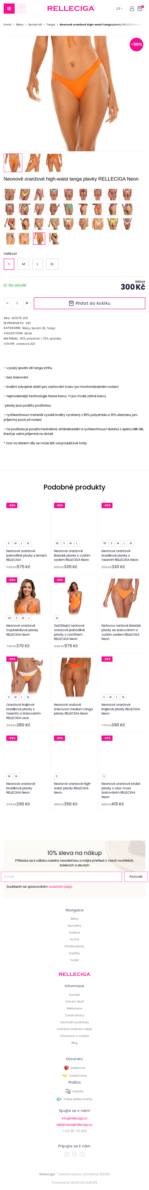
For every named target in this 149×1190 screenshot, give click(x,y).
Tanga (50, 24)
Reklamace (74, 1008)
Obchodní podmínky (74, 1022)
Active (74, 939)
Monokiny (74, 926)
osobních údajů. (61, 887)
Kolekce (74, 933)
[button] (132, 8)
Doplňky (74, 953)
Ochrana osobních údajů (74, 1029)
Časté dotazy (74, 1015)
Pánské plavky (74, 946)
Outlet (74, 960)
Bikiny (19, 24)
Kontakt (74, 995)
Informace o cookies (74, 1036)
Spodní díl (35, 24)
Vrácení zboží (74, 1001)
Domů (8, 24)
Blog (74, 1043)
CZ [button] (119, 9)
